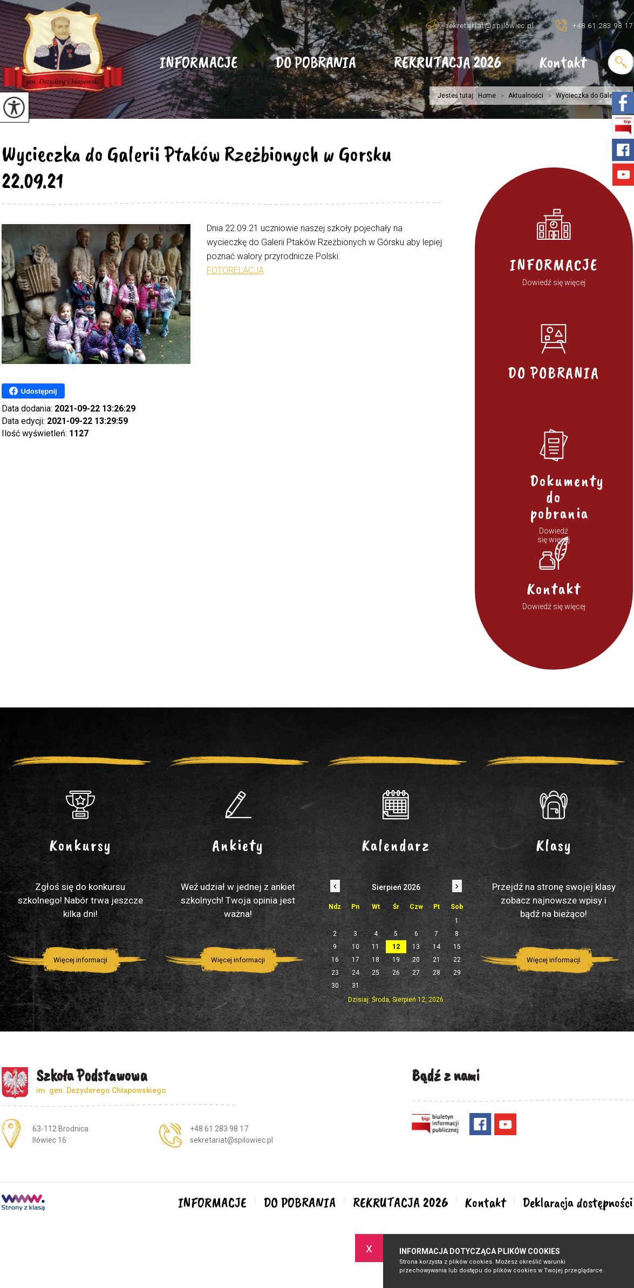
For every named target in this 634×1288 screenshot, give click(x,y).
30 (335, 985)
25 (375, 972)
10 (355, 946)
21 (436, 959)
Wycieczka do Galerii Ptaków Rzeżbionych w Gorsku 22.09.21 (197, 167)
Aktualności (519, 95)
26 (396, 972)
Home (487, 95)
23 (335, 972)
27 (416, 972)
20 (416, 959)
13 (416, 946)
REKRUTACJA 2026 (447, 63)
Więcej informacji (80, 960)
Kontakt (563, 63)
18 (375, 959)
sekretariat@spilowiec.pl (480, 25)
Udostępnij (33, 391)
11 (375, 946)
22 (457, 959)
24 (355, 972)
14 (436, 946)
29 (457, 972)
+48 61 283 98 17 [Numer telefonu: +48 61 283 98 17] (219, 1128)
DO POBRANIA (315, 63)
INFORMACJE (198, 63)
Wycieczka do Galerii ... (584, 95)
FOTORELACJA (235, 270)
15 (457, 946)
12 (396, 946)
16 (335, 959)
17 (355, 959)
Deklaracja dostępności (577, 1203)
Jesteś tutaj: (458, 95)
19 (396, 959)
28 (436, 972)
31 (355, 985)
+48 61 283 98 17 (594, 25)
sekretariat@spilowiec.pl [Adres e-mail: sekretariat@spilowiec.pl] (231, 1140)
